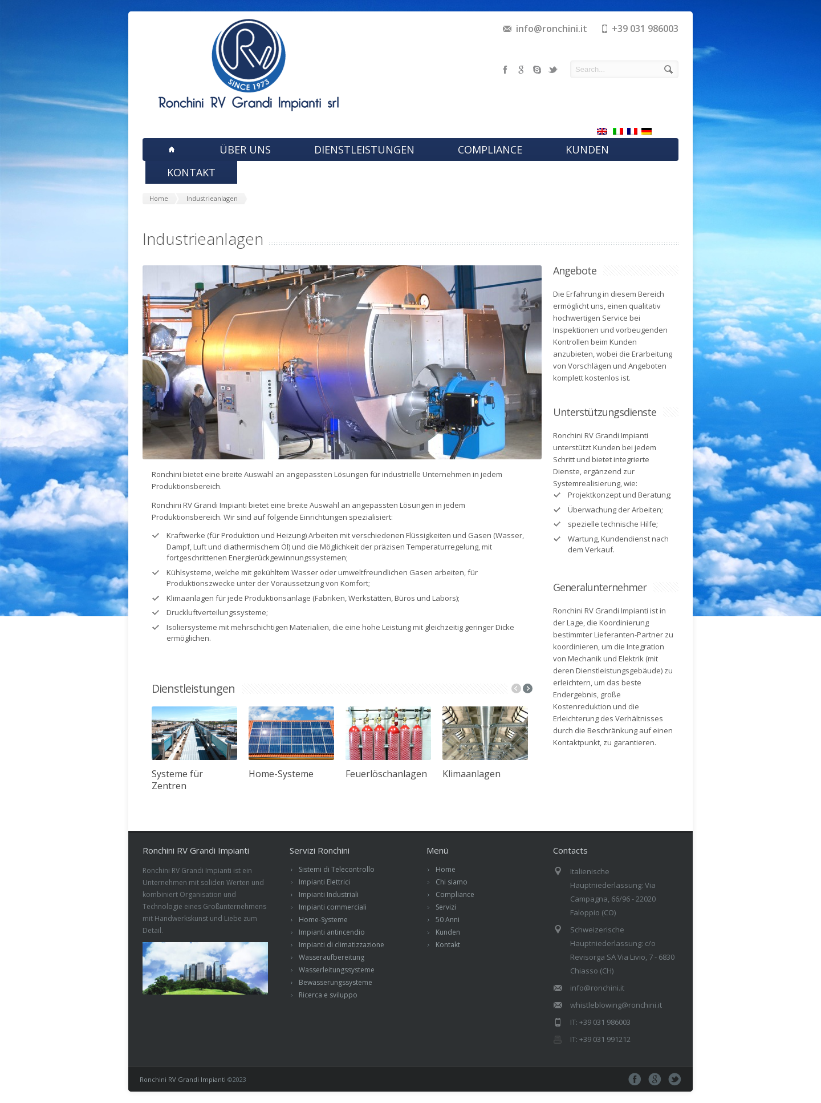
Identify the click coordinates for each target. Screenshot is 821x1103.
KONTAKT (191, 172)
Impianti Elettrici (324, 882)
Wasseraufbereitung (331, 957)
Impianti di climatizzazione (341, 945)
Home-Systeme (281, 773)
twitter (553, 69)
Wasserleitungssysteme (337, 970)
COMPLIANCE (490, 149)
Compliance (455, 894)
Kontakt (448, 945)
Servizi (446, 907)
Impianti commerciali (333, 907)
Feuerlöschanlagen (386, 773)
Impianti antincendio (332, 932)
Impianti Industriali (329, 894)
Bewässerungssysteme (335, 982)
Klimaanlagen (471, 773)
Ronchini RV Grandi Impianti (183, 1079)
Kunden (448, 932)
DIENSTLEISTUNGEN (364, 149)
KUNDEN (587, 149)
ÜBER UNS (245, 149)
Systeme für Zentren (177, 779)
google (521, 69)
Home (446, 869)
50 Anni (448, 919)
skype (537, 69)
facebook (505, 69)
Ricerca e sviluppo (328, 995)
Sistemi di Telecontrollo (337, 869)
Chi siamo (452, 882)
